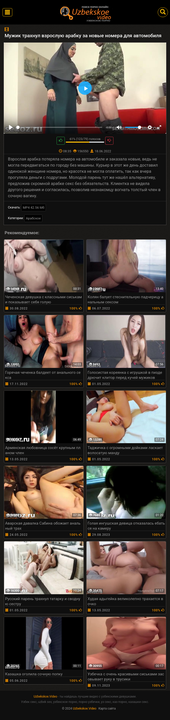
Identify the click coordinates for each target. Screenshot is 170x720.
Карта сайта (107, 708)
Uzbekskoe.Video (45, 696)
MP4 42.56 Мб (34, 207)
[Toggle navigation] (7, 12)
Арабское (33, 218)
